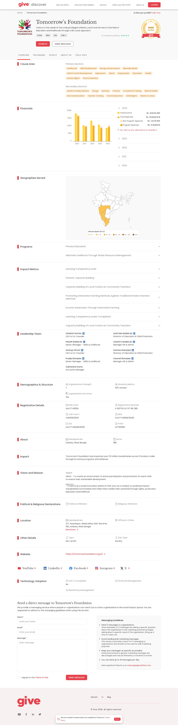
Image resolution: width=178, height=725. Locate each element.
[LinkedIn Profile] (83, 333)
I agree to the (34, 677)
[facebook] (26, 714)
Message (21, 638)
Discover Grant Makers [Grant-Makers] (84, 5)
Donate (43, 44)
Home (20, 13)
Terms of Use (41, 677)
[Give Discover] (32, 4)
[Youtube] (27, 568)
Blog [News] (106, 697)
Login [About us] (154, 4)
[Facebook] (79, 568)
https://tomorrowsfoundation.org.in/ (85, 554)
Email (20, 627)
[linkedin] (33, 714)
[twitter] (40, 714)
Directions (72, 529)
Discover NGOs (62, 5)
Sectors (103, 5)
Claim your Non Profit (121, 5)
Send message (76, 677)
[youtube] (19, 714)
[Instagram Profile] (105, 568)
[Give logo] (52, 701)
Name (20, 617)
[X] (125, 568)
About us (140, 5)
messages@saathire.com (139, 665)
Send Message (63, 44)
